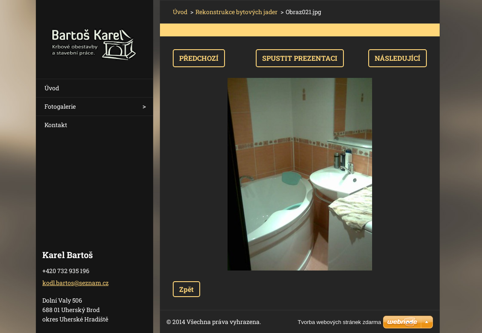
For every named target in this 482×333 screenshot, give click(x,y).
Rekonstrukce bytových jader (236, 12)
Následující (397, 58)
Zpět (186, 289)
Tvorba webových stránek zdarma (339, 322)
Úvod (51, 88)
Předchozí (199, 58)
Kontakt (55, 125)
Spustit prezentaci (299, 58)
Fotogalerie (60, 106)
